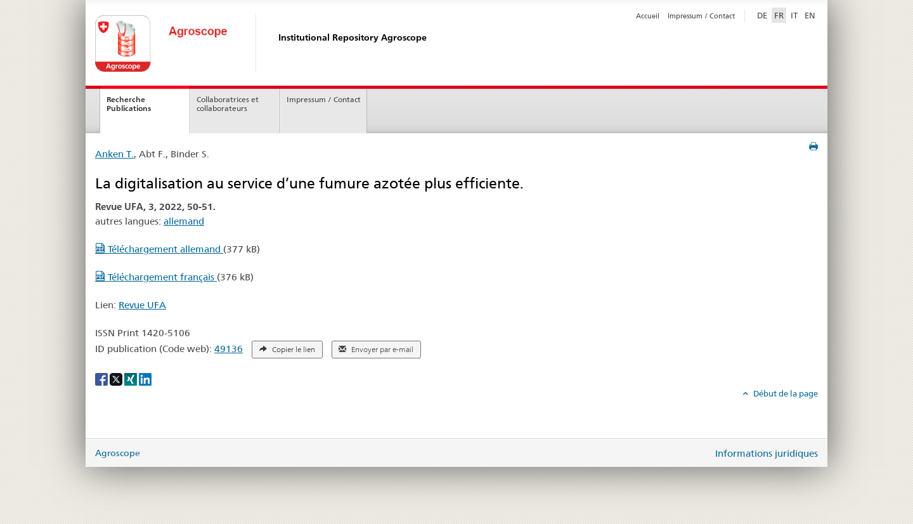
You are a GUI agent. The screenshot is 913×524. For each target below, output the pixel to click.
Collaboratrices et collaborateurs (228, 104)
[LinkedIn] (145, 379)
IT (794, 15)
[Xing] (131, 379)
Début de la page (784, 393)
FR (779, 15)
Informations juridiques (766, 453)
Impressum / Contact (701, 15)
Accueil (647, 15)
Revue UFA (142, 305)
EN (810, 15)
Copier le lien (287, 349)
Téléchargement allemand (159, 249)
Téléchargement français (156, 277)
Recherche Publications (129, 104)
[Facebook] (102, 379)
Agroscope (117, 453)
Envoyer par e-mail (376, 349)
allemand (184, 221)
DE (763, 14)
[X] (117, 379)
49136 (228, 349)
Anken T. (114, 154)
